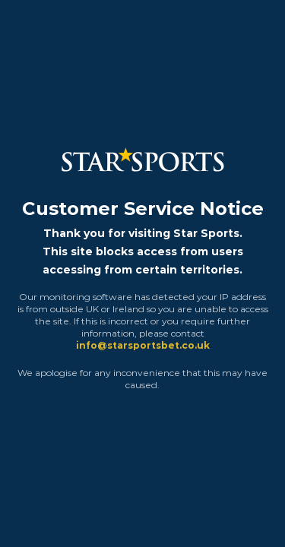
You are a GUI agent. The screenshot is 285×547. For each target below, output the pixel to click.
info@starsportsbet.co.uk (143, 345)
